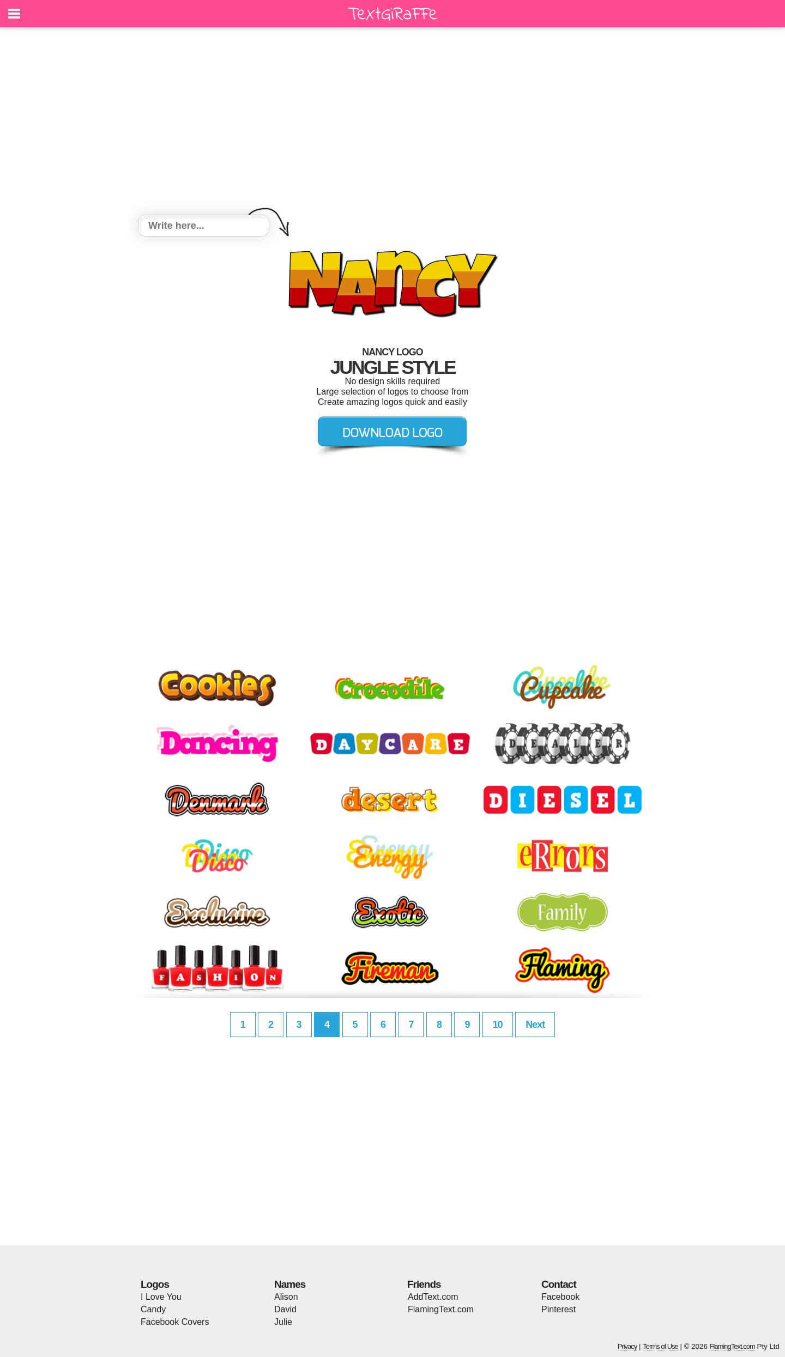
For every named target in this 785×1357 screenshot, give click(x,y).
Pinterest (558, 1309)
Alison (286, 1296)
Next (535, 1024)
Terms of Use (660, 1346)
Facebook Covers (175, 1321)
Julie (283, 1321)
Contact (558, 1284)
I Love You (161, 1296)
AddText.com (433, 1296)
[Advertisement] (392, 122)
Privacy (627, 1346)
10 (498, 1024)
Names (289, 1284)
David (285, 1309)
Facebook (560, 1296)
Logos (155, 1284)
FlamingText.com (441, 1309)
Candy (153, 1309)
